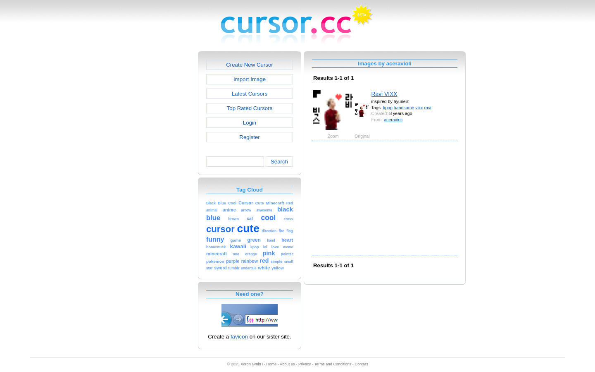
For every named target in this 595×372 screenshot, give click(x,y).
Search (279, 161)
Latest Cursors (249, 94)
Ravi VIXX (384, 94)
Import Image (249, 79)
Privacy (304, 364)
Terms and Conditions (332, 364)
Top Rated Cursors (250, 108)
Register (249, 137)
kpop (388, 107)
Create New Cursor (249, 65)
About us (287, 364)
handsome (404, 107)
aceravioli (393, 119)
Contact (361, 364)
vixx (419, 107)
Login (249, 123)
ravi (427, 107)
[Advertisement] (162, 175)
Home (272, 364)
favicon (239, 337)
